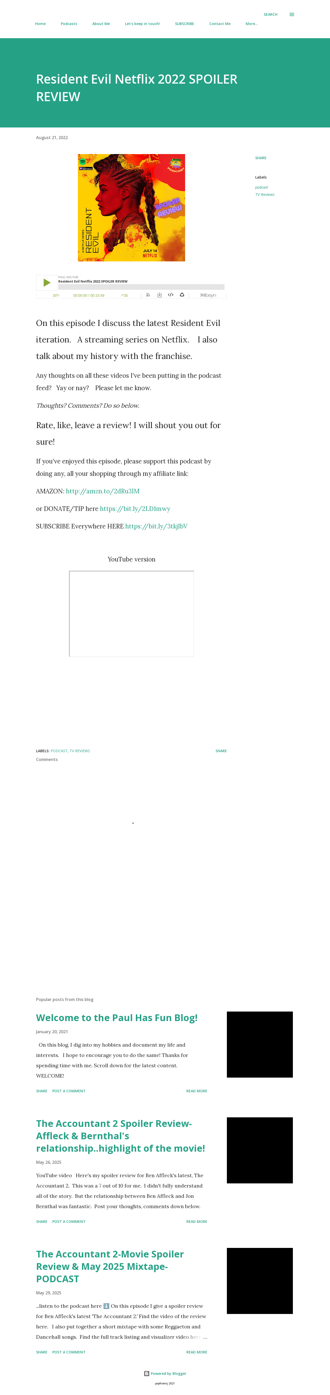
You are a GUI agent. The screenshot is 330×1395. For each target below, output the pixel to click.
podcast (261, 187)
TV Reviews (265, 195)
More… (252, 23)
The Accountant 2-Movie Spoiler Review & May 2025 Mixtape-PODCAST (110, 1266)
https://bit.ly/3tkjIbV (156, 526)
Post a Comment (69, 1090)
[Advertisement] (123, 932)
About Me (101, 23)
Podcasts (69, 23)
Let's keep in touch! (142, 23)
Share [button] (261, 157)
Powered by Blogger (165, 1373)
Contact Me (219, 23)
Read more (196, 1090)
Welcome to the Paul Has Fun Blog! (116, 1017)
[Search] (270, 14)
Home (40, 23)
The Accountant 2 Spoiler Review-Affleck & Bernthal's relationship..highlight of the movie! (120, 1136)
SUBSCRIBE (184, 23)
